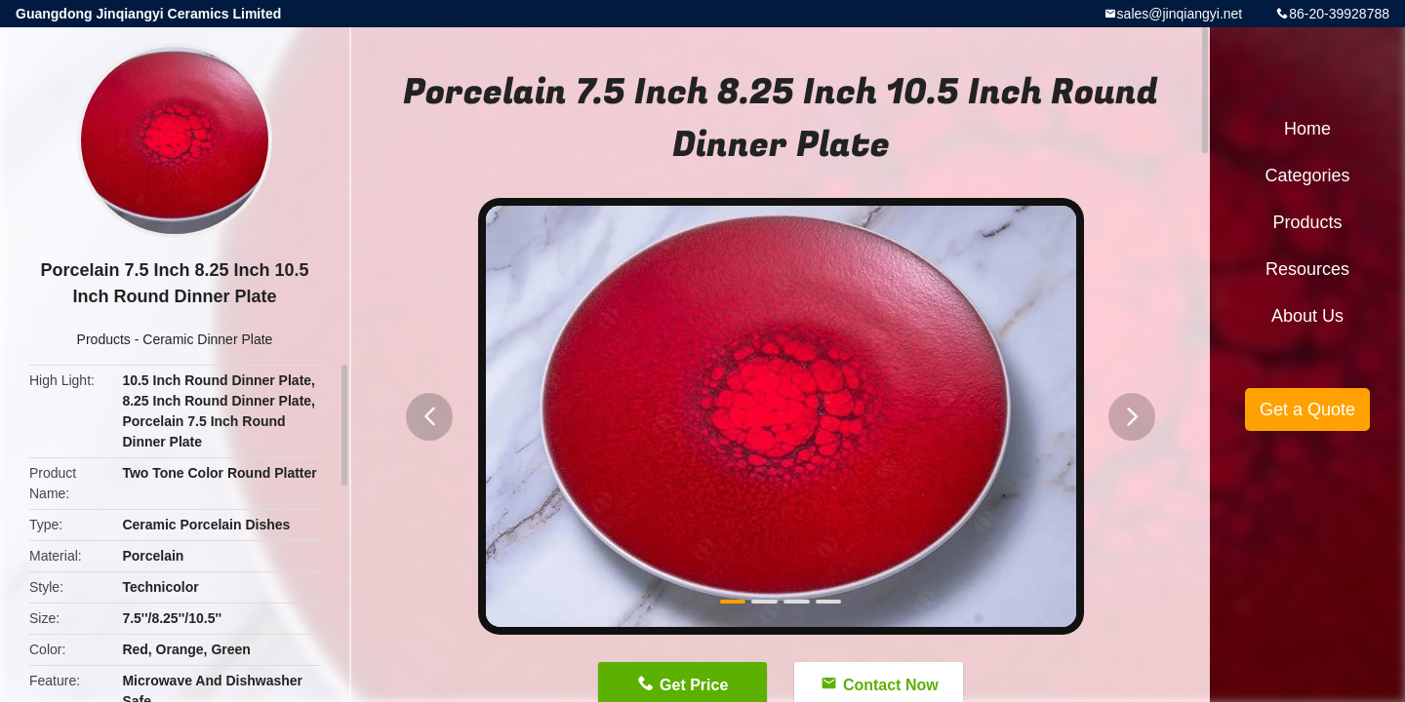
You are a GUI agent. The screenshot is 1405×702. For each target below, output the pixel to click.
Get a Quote (1307, 409)
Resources (1307, 269)
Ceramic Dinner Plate (207, 339)
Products (104, 339)
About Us (1307, 316)
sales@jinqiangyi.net (1180, 13)
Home (1307, 128)
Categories (1306, 175)
